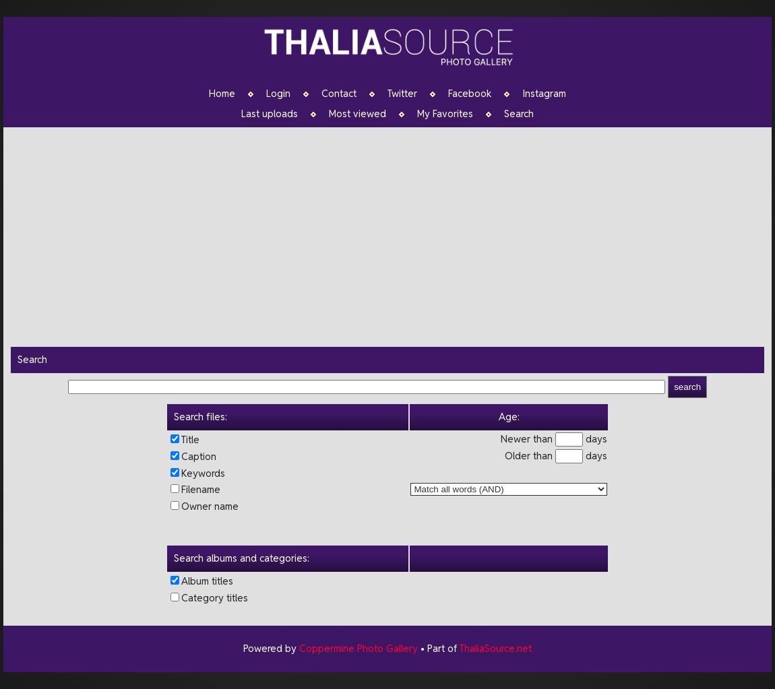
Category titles (214, 597)
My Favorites (445, 114)
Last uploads (269, 114)
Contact (338, 94)
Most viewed (357, 114)
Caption (198, 456)
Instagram (544, 94)
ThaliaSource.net (496, 648)
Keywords (203, 473)
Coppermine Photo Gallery (358, 648)
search (687, 387)
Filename (200, 489)
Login (278, 94)
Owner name (210, 506)
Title (190, 439)
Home (222, 94)
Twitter (402, 94)
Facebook (469, 94)
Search (519, 114)
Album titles (207, 581)
